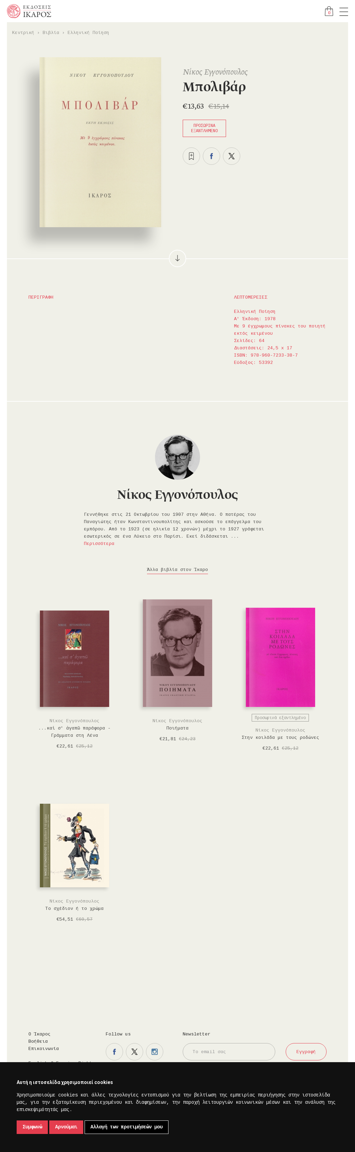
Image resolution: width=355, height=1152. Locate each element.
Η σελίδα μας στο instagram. (154, 1051)
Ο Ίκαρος (39, 1034)
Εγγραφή (306, 1052)
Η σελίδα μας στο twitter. (134, 1051)
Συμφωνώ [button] (32, 1127)
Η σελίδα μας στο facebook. (114, 1051)
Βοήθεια (38, 1041)
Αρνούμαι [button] (66, 1127)
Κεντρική (23, 32)
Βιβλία (51, 32)
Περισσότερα (99, 543)
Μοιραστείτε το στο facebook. (211, 156)
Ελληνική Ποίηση (88, 32)
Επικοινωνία (43, 1048)
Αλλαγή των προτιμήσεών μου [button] (126, 1127)
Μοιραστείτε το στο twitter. (231, 156)
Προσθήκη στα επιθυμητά (191, 156)
